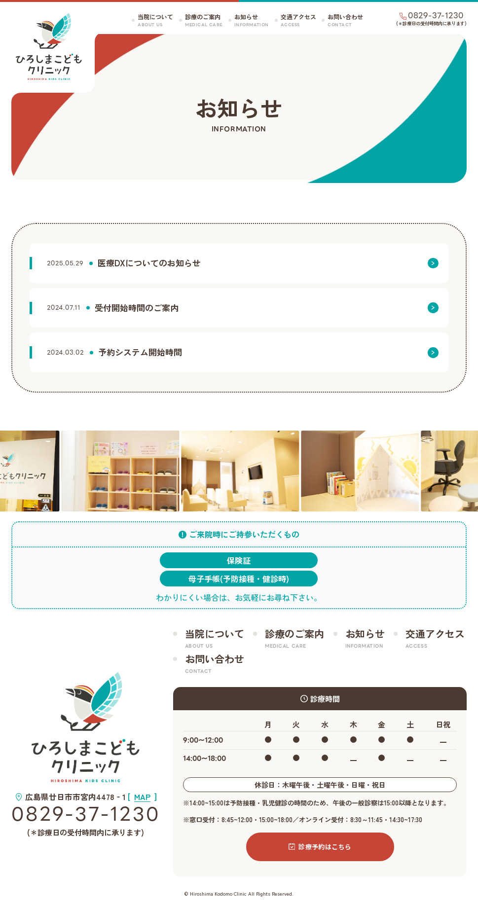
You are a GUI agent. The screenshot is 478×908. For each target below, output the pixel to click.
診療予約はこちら (320, 846)
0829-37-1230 (85, 814)
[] (142, 796)
